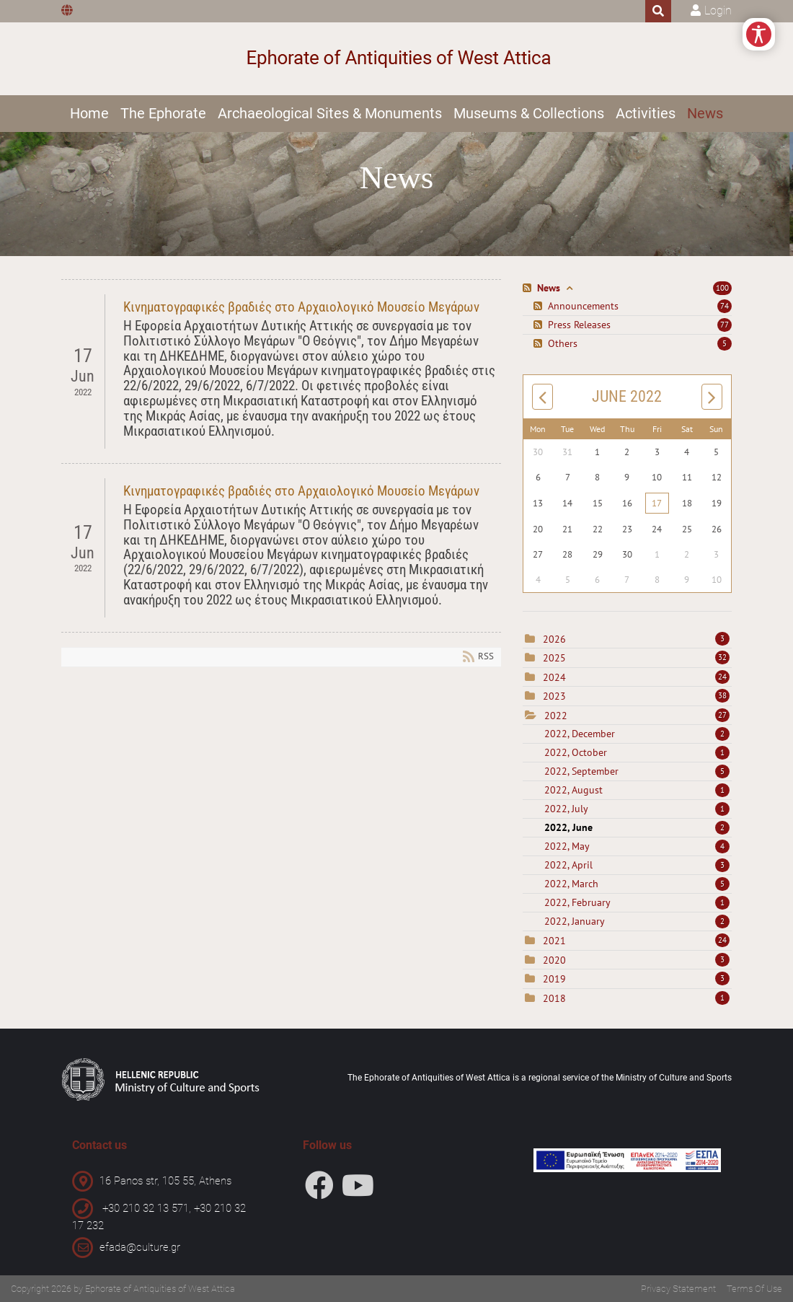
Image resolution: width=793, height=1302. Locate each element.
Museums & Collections (528, 113)
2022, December (637, 733)
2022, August (637, 789)
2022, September (637, 771)
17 (657, 503)
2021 (554, 940)
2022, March (637, 883)
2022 (555, 715)
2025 (554, 657)
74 (724, 306)
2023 (554, 696)
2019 (554, 978)
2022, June (637, 827)
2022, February (637, 902)
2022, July (637, 808)
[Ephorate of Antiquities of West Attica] (396, 59)
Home (89, 113)
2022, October (637, 752)
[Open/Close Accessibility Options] (758, 34)
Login (718, 10)
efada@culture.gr (139, 1247)
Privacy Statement (678, 1288)
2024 (554, 677)
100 (722, 288)
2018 (554, 998)
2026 (554, 639)
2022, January (637, 921)
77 (724, 325)
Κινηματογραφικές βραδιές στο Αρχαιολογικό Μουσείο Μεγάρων (301, 307)
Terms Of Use (754, 1288)
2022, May (637, 846)
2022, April (637, 864)
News (705, 113)
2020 (554, 960)
